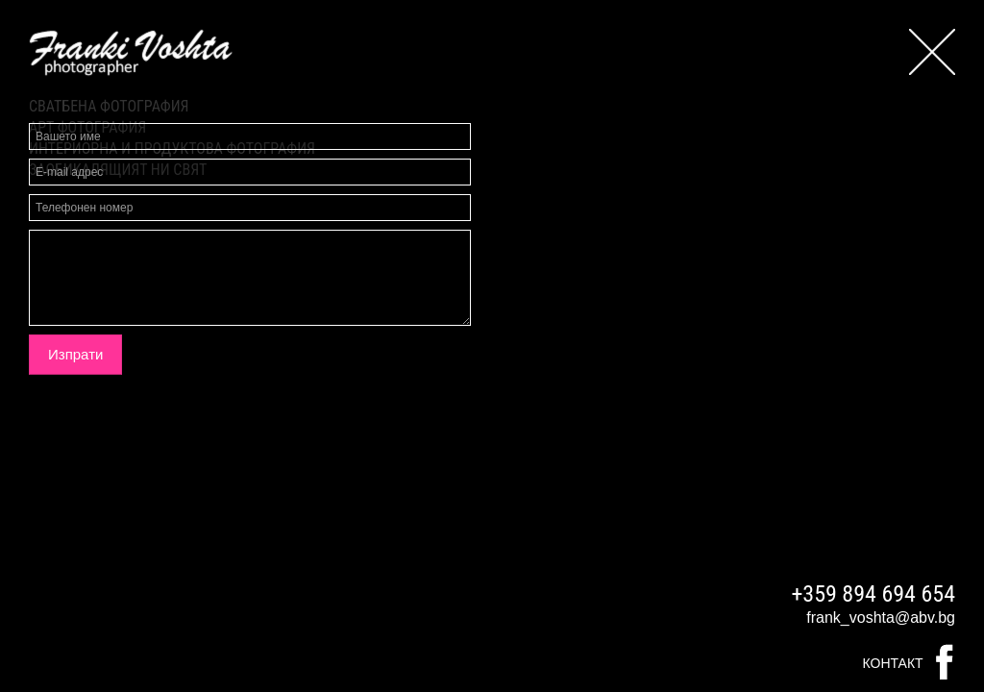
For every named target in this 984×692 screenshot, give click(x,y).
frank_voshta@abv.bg (880, 617)
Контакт (893, 663)
